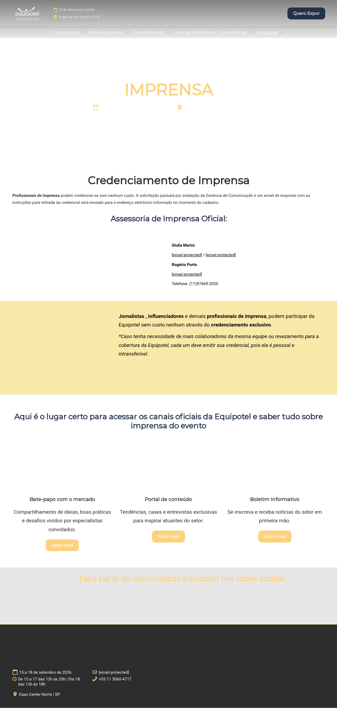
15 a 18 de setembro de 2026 (136, 113)
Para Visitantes (149, 37)
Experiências (234, 37)
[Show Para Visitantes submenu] (168, 37)
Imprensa (268, 37)
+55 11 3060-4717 (115, 684)
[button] (306, 18)
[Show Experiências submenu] (250, 37)
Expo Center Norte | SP (79, 22)
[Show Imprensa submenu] (281, 37)
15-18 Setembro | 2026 (76, 15)
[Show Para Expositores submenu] (127, 37)
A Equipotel (66, 37)
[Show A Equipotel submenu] (82, 37)
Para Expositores (106, 37)
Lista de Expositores (195, 37)
